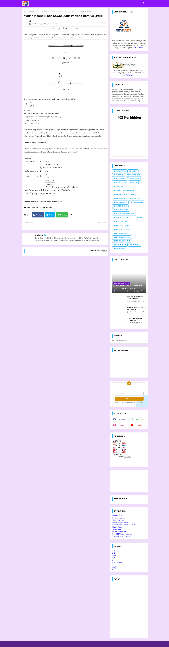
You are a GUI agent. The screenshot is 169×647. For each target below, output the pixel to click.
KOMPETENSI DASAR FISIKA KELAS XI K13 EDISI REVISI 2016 (134, 320)
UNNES (115, 551)
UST (114, 569)
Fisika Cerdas (138, 48)
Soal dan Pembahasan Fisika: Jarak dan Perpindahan (135, 299)
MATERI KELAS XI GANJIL (121, 229)
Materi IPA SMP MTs (119, 532)
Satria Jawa (116, 529)
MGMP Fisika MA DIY (120, 522)
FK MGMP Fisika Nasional (122, 534)
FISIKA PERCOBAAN (136, 202)
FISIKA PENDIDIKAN (120, 202)
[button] (144, 3)
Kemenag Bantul (118, 518)
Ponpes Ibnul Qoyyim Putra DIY (124, 525)
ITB (113, 558)
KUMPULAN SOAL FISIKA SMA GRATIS (136, 308)
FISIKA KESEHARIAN (130, 183)
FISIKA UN (129, 218)
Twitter (51, 215)
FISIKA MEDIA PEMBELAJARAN (123, 190)
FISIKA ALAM (133, 171)
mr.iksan (39, 235)
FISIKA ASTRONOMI (133, 175)
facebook (122, 419)
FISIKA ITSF (117, 183)
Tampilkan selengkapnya (98, 251)
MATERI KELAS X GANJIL (121, 221)
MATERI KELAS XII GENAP (121, 241)
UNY (114, 553)
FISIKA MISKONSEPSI (120, 198)
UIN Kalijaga (117, 562)
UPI (113, 560)
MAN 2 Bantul (117, 527)
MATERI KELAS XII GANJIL (40, 11)
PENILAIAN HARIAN (119, 245)
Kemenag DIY (117, 516)
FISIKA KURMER (118, 186)
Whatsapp (63, 215)
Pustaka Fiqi (130, 75)
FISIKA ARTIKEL (118, 175)
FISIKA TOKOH (118, 218)
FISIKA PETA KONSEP (120, 206)
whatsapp (139, 419)
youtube (139, 425)
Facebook (39, 215)
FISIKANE (139, 218)
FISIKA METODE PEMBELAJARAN (124, 194)
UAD (114, 567)
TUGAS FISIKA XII (119, 249)
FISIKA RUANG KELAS (120, 210)
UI (113, 565)
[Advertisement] (65, 288)
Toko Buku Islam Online (121, 536)
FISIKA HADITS (134, 179)
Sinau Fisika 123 (118, 520)
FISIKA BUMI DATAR (119, 179)
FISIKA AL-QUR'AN (119, 171)
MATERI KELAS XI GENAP (121, 233)
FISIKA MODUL (135, 198)
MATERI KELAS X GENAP (121, 225)
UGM (114, 555)
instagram (122, 425)
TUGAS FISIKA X (134, 245)
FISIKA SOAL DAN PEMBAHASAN (124, 214)
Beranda (27, 11)
